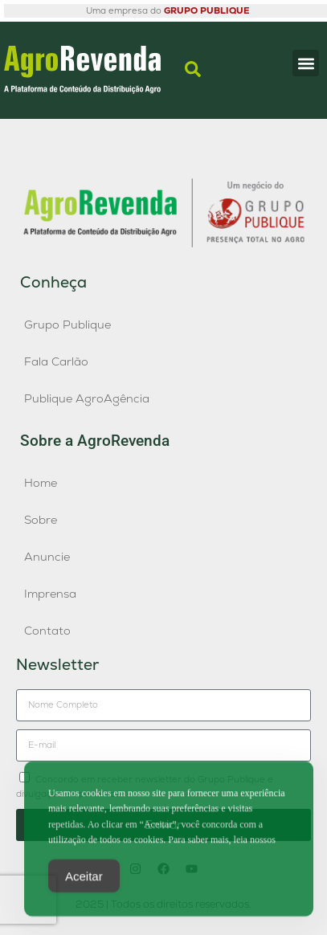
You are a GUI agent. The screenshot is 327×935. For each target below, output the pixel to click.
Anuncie (47, 556)
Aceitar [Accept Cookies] (84, 879)
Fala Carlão (56, 361)
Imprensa (50, 593)
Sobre (40, 519)
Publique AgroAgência (86, 398)
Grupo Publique (67, 324)
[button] (305, 63)
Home (40, 483)
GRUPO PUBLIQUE (206, 10)
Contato (47, 630)
